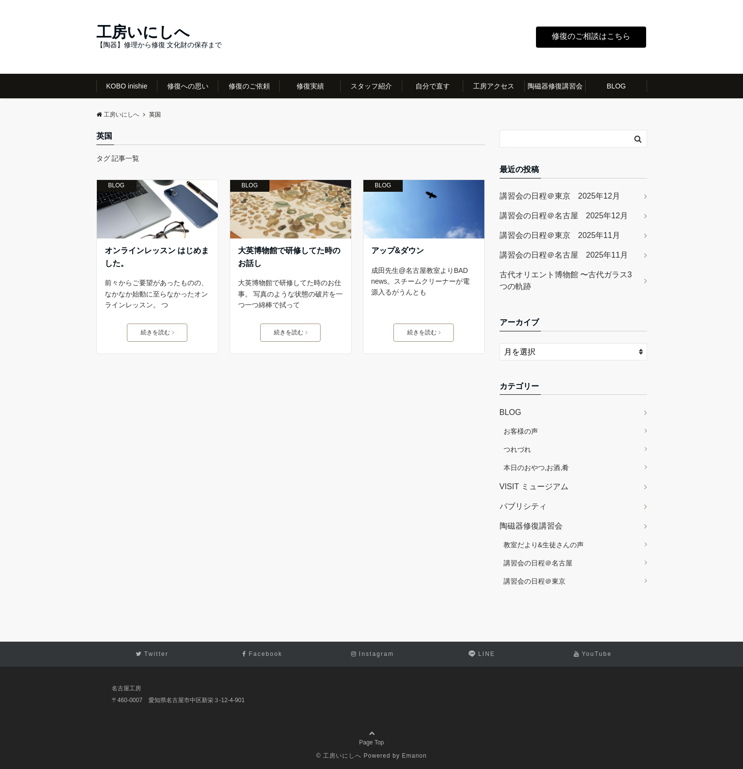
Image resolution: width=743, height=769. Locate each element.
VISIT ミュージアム (534, 486)
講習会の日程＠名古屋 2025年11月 (564, 255)
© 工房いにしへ (338, 755)
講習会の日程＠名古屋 (538, 563)
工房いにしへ (143, 32)
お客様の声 (521, 431)
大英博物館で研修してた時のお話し (289, 256)
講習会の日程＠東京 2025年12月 (560, 196)
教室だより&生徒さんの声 (544, 545)
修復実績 (310, 86)
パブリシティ (523, 506)
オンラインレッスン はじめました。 (157, 256)
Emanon (414, 755)
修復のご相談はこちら (591, 36)
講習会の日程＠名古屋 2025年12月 (564, 215)
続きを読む (157, 332)
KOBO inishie (127, 86)
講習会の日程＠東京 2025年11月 (560, 235)
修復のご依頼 (249, 86)
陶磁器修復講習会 (555, 86)
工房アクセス (493, 86)
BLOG (616, 86)
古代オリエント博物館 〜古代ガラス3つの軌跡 (566, 280)
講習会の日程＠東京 (534, 581)
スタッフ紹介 (371, 86)
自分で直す (433, 86)
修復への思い (187, 86)
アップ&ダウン (397, 250)
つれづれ (517, 449)
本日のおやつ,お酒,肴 (536, 468)
